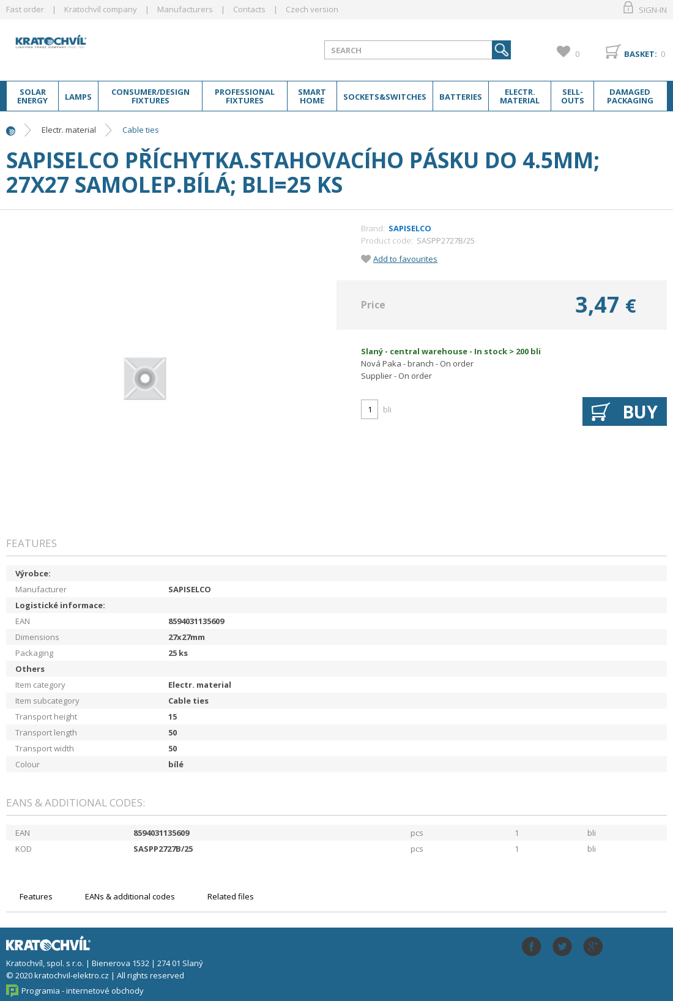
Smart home (312, 96)
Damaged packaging (630, 96)
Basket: (640, 53)
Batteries (460, 96)
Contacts (249, 9)
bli (387, 409)
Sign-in (653, 9)
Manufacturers (185, 9)
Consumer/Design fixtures (150, 96)
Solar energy (32, 96)
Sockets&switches (384, 96)
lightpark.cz (103, 48)
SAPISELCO (410, 228)
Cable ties (140, 129)
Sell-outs (572, 96)
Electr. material (520, 96)
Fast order (25, 9)
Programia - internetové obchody (82, 990)
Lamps (78, 96)
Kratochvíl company (100, 9)
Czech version (312, 9)
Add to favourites (405, 259)
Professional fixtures (245, 96)
